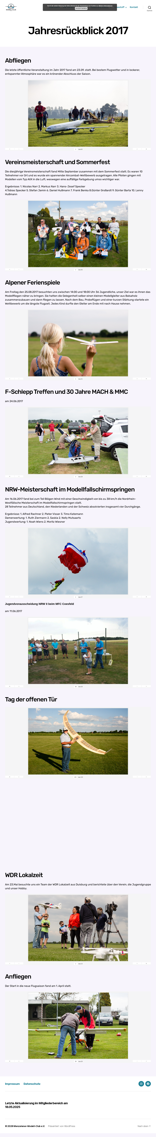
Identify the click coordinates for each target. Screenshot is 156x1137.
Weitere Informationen (105, 6)
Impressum (13, 1087)
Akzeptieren (81, 8)
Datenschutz (34, 1087)
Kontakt (134, 9)
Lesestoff (119, 9)
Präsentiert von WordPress (62, 1130)
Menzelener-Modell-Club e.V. (29, 1130)
